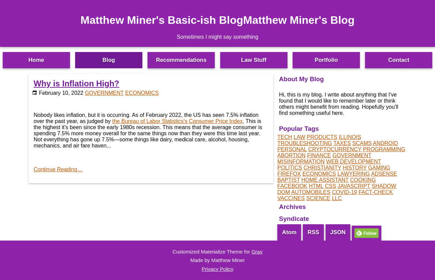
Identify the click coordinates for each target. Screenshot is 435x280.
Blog (109, 60)
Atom (289, 232)
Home (36, 60)
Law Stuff (253, 60)
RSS (313, 232)
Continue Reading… (58, 169)
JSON (338, 232)
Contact (398, 60)
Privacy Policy (217, 269)
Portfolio (326, 60)
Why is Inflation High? (76, 83)
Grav (257, 252)
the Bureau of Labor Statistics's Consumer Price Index (177, 121)
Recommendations (181, 60)
